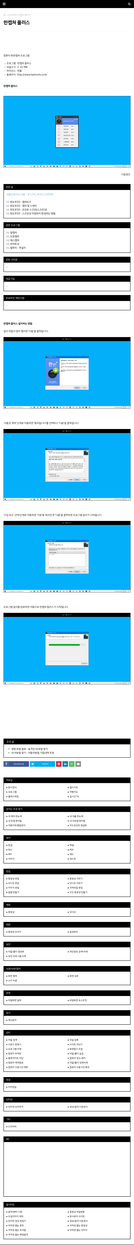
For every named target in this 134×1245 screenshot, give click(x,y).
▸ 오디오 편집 (12, 883)
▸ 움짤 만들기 (12, 892)
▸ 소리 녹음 (11, 980)
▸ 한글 (9, 845)
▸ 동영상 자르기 (75, 878)
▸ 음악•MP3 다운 (14, 1211)
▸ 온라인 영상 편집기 (16, 1221)
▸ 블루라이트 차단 (14, 1058)
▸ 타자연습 (11, 1087)
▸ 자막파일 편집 (75, 887)
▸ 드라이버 (11, 1126)
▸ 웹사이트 (73, 787)
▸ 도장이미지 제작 (14, 1216)
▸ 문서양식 (11, 787)
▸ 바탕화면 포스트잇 (77, 1000)
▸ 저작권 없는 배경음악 (17, 1234)
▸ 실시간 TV (73, 796)
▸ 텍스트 (72, 858)
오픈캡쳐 (14, 236)
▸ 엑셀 (71, 845)
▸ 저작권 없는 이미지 (77, 1230)
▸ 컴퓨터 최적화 (13, 1053)
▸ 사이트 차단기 (75, 1044)
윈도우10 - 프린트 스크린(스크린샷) (28, 210)
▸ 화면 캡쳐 (11, 976)
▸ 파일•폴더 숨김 (76, 1053)
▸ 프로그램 (11, 792)
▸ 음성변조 (73, 931)
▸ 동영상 (10, 912)
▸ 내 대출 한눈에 (75, 816)
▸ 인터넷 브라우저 (14, 1106)
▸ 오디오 (72, 912)
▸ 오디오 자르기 (75, 883)
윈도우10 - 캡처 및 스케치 (23, 206)
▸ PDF (71, 849)
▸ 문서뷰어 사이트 (76, 1216)
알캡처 (13, 232)
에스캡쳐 (14, 240)
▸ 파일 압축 (73, 1040)
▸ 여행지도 (73, 792)
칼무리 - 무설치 (18, 248)
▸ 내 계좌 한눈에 (14, 816)
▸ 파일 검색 (11, 1040)
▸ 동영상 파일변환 (76, 1211)
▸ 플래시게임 (12, 796)
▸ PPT (9, 854)
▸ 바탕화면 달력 (13, 1000)
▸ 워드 (9, 849)
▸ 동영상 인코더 (13, 931)
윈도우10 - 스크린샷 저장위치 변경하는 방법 (32, 213)
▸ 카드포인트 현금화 (77, 825)
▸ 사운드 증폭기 (13, 1044)
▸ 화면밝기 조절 (75, 1049)
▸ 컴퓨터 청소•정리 (77, 1058)
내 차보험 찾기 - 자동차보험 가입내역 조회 (32, 753)
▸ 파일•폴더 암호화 (15, 951)
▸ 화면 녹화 (73, 976)
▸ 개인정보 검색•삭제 (78, 951)
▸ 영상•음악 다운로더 (78, 1106)
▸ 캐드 (71, 854)
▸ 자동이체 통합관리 (15, 825)
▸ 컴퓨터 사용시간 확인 (79, 1067)
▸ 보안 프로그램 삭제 (16, 956)
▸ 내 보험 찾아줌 (14, 820)
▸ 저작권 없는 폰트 (15, 1225)
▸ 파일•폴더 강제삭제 (78, 1062)
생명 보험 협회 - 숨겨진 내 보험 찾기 (29, 749)
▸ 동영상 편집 (12, 878)
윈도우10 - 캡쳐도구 (20, 202)
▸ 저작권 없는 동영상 (77, 1225)
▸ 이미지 (10, 858)
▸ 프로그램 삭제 (13, 1049)
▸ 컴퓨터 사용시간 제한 (17, 1067)
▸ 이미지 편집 (12, 887)
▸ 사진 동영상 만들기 (77, 892)
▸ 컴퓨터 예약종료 (14, 1062)
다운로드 (126, 174)
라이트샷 (14, 244)
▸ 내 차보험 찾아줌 (76, 820)
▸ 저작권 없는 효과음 (16, 1230)
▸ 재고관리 (11, 1020)
